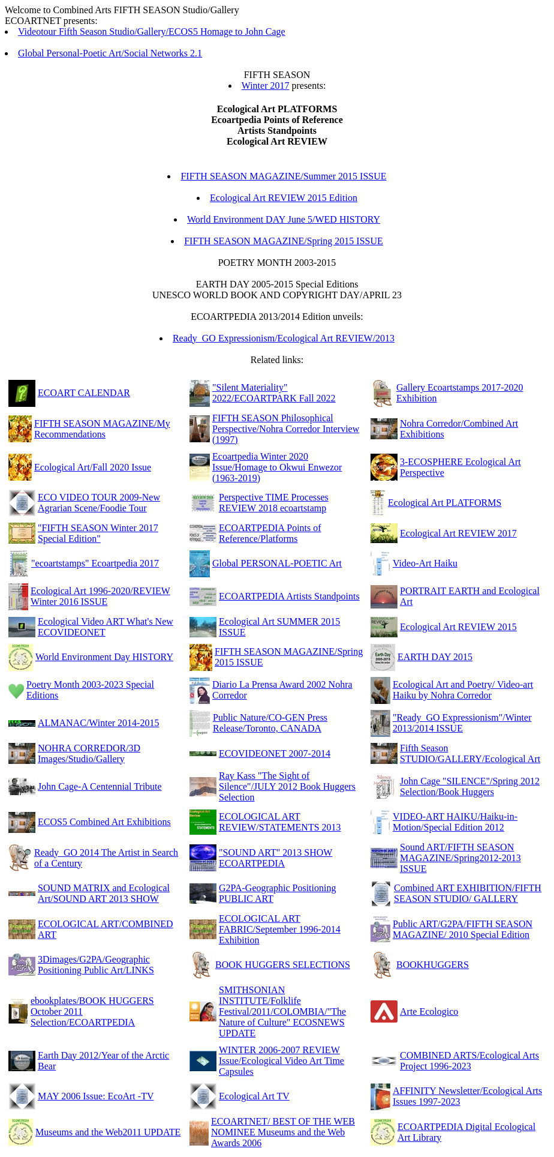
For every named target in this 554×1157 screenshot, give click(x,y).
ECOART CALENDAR (84, 393)
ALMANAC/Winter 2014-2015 (98, 723)
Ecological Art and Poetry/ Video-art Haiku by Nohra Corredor (463, 689)
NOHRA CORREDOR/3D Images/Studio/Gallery (89, 753)
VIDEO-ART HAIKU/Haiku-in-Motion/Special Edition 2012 (455, 821)
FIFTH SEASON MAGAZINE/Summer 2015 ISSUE (283, 176)
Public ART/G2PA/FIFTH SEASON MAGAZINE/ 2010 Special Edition (462, 929)
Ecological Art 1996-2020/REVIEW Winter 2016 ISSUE (100, 596)
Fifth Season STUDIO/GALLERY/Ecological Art (470, 753)
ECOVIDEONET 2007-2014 (274, 753)
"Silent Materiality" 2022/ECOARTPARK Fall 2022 (274, 392)
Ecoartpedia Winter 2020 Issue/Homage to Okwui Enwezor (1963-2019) (277, 467)
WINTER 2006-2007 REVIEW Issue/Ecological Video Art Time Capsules (281, 1061)
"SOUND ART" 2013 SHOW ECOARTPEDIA (275, 857)
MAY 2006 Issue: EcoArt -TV (95, 1096)
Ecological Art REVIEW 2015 (458, 627)
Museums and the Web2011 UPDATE (107, 1132)
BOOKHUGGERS (432, 965)
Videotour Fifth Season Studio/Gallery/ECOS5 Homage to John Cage (151, 31)
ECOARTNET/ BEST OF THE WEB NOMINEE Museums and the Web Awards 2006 (283, 1132)
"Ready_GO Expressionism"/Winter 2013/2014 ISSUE (462, 722)
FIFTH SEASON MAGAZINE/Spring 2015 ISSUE (283, 241)
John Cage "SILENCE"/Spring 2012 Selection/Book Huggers (470, 786)
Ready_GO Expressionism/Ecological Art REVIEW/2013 (284, 338)
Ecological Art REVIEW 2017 (458, 533)
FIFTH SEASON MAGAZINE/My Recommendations (102, 428)
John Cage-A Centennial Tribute (100, 786)
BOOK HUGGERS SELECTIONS (282, 965)
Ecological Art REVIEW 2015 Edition (283, 198)
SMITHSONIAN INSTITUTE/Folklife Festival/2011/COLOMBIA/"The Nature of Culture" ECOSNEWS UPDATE (282, 1011)
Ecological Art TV (254, 1096)
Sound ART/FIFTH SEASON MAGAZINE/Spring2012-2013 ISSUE (460, 858)
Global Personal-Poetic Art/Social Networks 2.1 (110, 53)
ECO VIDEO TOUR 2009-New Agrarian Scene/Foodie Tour (99, 502)
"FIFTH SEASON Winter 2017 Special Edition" (98, 533)
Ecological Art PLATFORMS (444, 502)
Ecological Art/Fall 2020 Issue (92, 467)
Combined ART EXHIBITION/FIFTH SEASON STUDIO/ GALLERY (467, 893)
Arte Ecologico (429, 1011)
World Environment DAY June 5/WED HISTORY (283, 219)
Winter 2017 (266, 85)
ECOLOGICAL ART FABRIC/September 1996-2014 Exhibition (280, 929)
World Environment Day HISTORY (104, 657)
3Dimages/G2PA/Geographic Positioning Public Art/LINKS (96, 964)
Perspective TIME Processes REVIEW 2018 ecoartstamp (274, 502)
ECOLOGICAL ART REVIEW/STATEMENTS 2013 (280, 821)
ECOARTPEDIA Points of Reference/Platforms (270, 533)
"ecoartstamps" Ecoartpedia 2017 (95, 563)
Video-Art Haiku (425, 563)
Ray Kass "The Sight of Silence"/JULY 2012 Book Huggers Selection (287, 786)
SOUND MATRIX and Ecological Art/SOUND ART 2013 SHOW (104, 893)
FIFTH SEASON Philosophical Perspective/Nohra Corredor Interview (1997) (285, 429)
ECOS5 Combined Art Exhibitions (104, 822)
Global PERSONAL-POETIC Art (277, 563)
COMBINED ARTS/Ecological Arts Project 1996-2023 (469, 1060)
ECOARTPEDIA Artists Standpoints (289, 596)
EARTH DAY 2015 (435, 657)
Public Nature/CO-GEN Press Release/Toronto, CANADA (270, 722)
